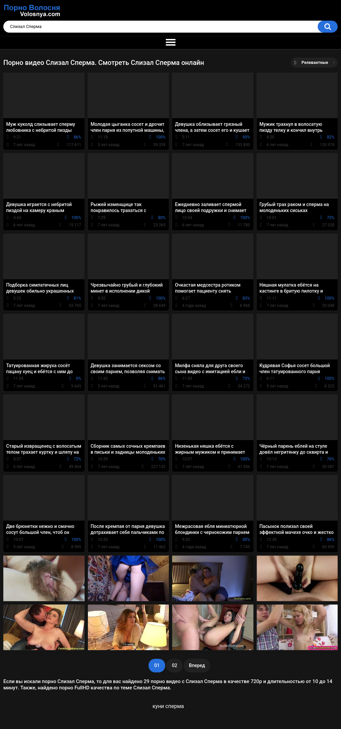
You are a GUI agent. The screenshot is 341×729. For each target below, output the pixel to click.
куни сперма (168, 706)
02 (174, 665)
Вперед (197, 665)
